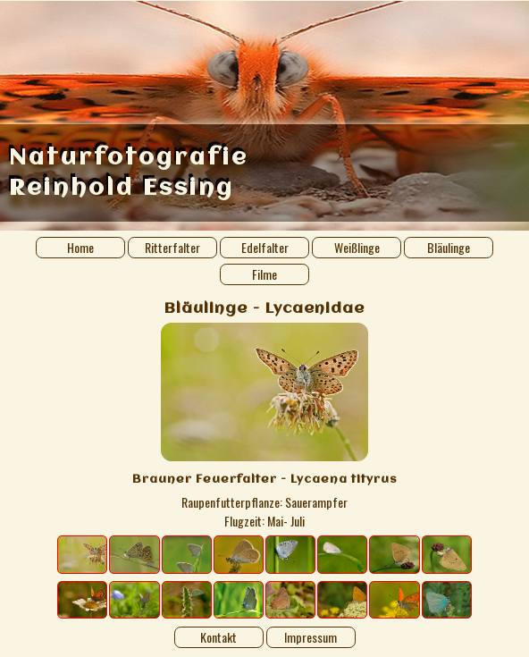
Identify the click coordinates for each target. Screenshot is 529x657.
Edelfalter (265, 247)
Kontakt (218, 637)
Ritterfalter (172, 247)
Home (80, 247)
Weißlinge (357, 247)
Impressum (310, 637)
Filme (264, 274)
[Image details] (264, 427)
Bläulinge (448, 247)
